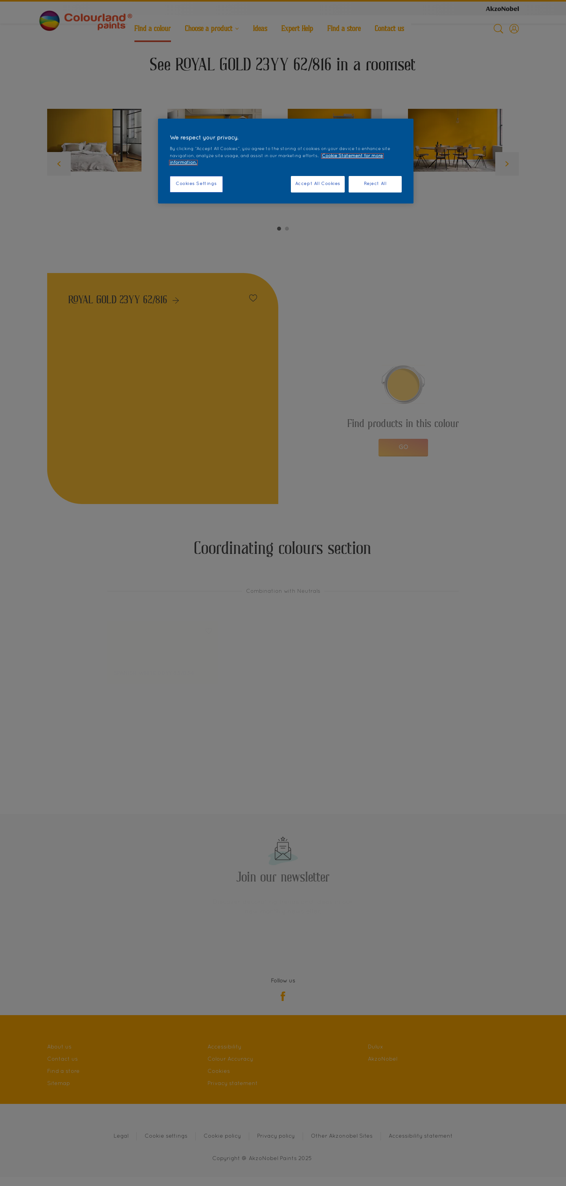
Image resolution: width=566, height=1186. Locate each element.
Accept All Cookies (317, 184)
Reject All (375, 184)
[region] (285, 161)
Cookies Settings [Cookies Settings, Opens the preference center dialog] (196, 184)
